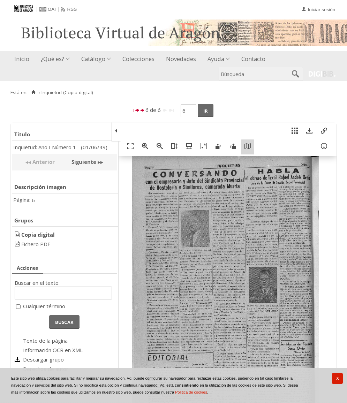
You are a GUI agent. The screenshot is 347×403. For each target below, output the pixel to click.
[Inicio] (33, 92)
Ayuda (216, 59)
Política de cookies (191, 392)
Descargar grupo (43, 359)
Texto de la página (45, 340)
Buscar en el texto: (37, 282)
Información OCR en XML (53, 350)
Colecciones (138, 59)
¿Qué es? (52, 59)
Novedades (181, 59)
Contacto (253, 59)
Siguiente (84, 161)
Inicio (21, 59)
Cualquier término (44, 306)
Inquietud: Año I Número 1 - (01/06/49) (60, 147)
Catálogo (93, 59)
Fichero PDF (35, 244)
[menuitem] (23, 59)
